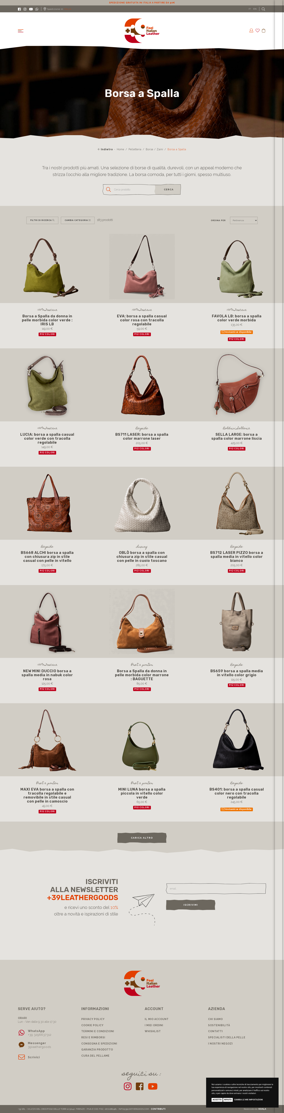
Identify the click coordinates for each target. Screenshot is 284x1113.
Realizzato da (255, 1109)
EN (255, 9)
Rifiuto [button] (228, 1100)
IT (250, 9)
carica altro (142, 837)
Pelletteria (135, 149)
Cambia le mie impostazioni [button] (248, 1100)
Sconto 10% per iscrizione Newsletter (142, 2)
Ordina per (218, 220)
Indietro (105, 149)
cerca (169, 189)
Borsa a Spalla (177, 149)
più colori (47, 334)
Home (120, 149)
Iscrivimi (190, 904)
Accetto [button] (217, 1100)
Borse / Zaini (154, 149)
